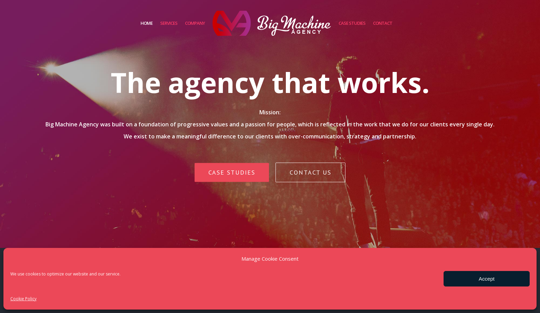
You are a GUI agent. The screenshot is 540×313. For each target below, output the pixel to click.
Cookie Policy (23, 299)
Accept (487, 279)
